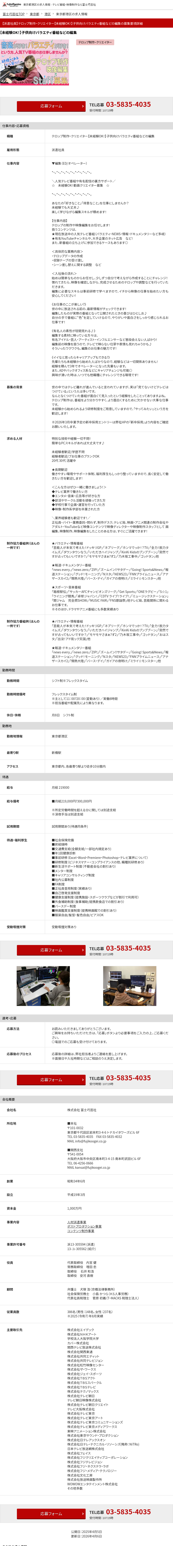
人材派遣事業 (76, 1222)
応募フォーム (50, 106)
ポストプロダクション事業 (84, 1226)
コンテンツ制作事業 (80, 1231)
